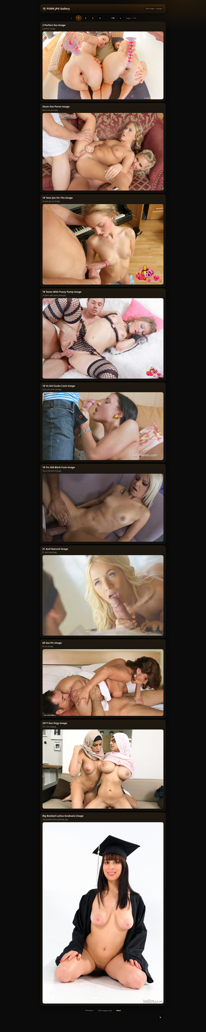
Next (118, 963)
